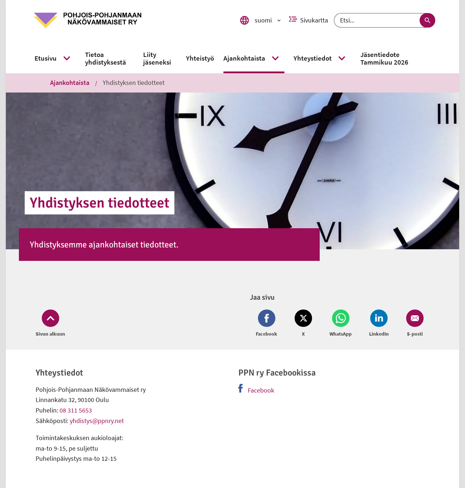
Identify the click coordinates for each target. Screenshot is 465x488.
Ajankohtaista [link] (69, 82)
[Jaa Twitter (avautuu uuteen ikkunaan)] (303, 323)
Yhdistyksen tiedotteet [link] (134, 82)
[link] (131, 20)
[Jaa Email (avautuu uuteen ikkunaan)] (413, 323)
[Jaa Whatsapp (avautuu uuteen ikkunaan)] (341, 323)
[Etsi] (384, 20)
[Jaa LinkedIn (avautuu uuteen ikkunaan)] (379, 323)
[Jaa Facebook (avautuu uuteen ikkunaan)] (268, 323)
